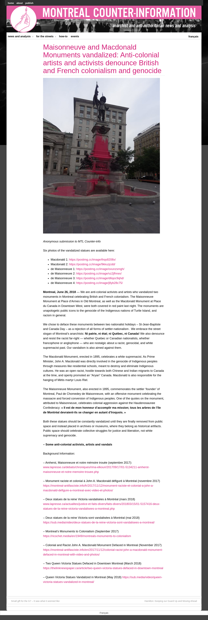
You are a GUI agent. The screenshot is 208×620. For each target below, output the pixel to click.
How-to (63, 36)
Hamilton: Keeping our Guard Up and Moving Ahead (172, 600)
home (11, 3)
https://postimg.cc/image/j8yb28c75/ (99, 283)
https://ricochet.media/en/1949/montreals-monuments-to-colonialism (87, 536)
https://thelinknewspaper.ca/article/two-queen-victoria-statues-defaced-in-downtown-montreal (103, 568)
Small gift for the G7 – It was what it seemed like (34, 600)
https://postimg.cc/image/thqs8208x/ (92, 259)
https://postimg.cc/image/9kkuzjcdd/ (92, 264)
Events (75, 36)
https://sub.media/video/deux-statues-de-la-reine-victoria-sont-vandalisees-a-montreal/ (99, 522)
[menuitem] (193, 36)
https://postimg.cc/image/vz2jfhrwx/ (99, 273)
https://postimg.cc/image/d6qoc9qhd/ (100, 278)
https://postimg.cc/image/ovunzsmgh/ (100, 269)
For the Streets (46, 37)
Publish (29, 3)
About (19, 3)
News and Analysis (20, 37)
